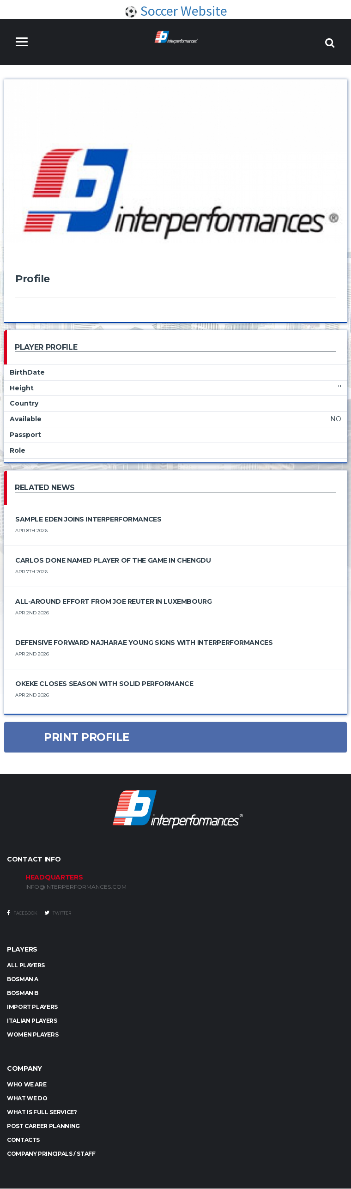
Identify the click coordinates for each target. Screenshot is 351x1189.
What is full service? (42, 1112)
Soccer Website (175, 10)
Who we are (26, 1084)
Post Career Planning (43, 1126)
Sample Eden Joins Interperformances (88, 519)
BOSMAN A (22, 979)
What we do (27, 1098)
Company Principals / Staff (51, 1154)
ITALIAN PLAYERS (32, 1020)
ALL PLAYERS (26, 965)
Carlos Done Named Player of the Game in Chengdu (113, 560)
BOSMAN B (22, 992)
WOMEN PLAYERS (32, 1034)
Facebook (22, 913)
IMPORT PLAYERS (32, 1006)
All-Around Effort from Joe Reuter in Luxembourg (113, 601)
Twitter (57, 913)
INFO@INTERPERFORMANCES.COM (76, 887)
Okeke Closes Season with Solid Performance (104, 683)
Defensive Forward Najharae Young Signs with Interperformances (143, 642)
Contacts (23, 1140)
